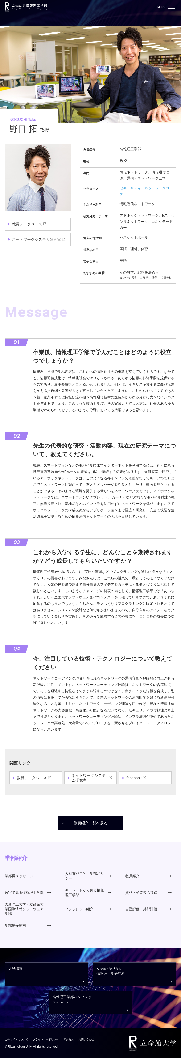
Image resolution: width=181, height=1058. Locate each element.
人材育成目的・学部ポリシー (88, 876)
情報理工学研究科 (135, 975)
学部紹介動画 (28, 926)
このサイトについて (16, 1039)
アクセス (68, 1039)
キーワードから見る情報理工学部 (88, 892)
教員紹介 (148, 876)
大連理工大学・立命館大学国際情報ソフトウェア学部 (28, 909)
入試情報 (46, 975)
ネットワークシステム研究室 (36, 239)
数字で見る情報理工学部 (28, 892)
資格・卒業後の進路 (148, 892)
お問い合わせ (86, 1039)
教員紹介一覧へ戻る (84, 823)
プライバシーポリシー (46, 1039)
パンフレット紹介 (88, 909)
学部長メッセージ (28, 876)
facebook (134, 778)
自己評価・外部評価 (148, 909)
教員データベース (27, 224)
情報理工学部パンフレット (90, 1003)
